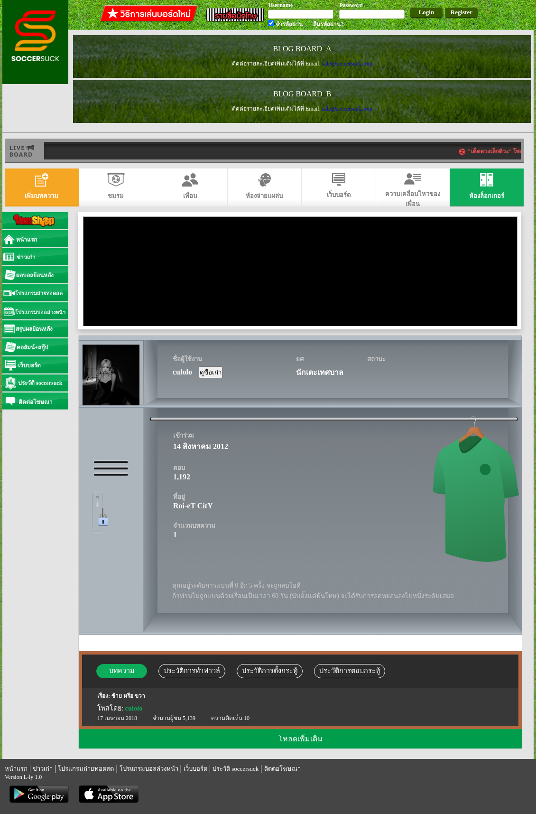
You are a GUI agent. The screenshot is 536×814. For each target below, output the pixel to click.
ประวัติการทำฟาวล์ (192, 670)
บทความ (121, 670)
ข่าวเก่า (43, 768)
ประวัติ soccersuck (236, 768)
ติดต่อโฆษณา (282, 768)
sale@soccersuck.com (347, 63)
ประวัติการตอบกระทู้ (349, 670)
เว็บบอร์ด (195, 768)
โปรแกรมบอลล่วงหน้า (149, 768)
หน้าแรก (16, 768)
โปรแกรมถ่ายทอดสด (86, 768)
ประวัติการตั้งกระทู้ (269, 670)
